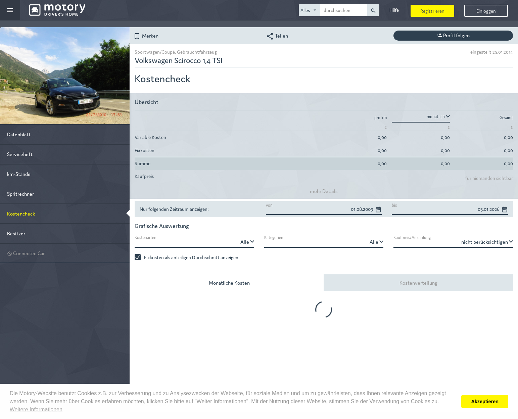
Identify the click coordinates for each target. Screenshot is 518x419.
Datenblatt (19, 134)
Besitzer (16, 233)
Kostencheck (21, 213)
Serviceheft (20, 154)
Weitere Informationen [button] (36, 409)
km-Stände (19, 174)
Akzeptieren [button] (485, 401)
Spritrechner (20, 193)
